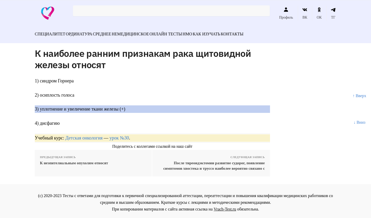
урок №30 (119, 135)
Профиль (286, 13)
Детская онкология (84, 135)
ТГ (333, 13)
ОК (319, 13)
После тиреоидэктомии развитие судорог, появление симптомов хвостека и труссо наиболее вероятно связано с (214, 163)
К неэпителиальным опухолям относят (74, 160)
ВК (305, 13)
